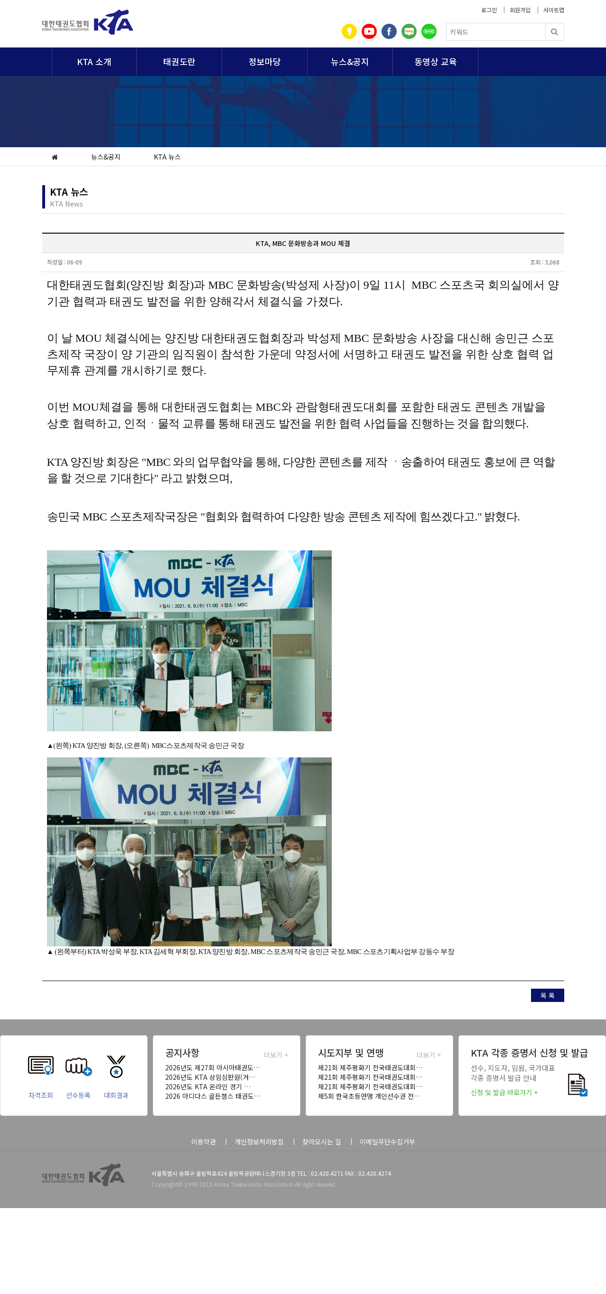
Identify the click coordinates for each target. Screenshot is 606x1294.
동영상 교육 (435, 61)
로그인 (489, 10)
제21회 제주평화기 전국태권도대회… (370, 1067)
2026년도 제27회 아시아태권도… (212, 1067)
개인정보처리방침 (259, 1141)
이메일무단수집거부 (387, 1141)
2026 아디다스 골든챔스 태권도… (213, 1096)
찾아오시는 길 (321, 1141)
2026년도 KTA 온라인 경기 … (208, 1086)
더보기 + (276, 1054)
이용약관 (203, 1141)
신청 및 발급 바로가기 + (504, 1092)
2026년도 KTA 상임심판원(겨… (210, 1077)
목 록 (548, 995)
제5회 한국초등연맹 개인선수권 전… (369, 1096)
